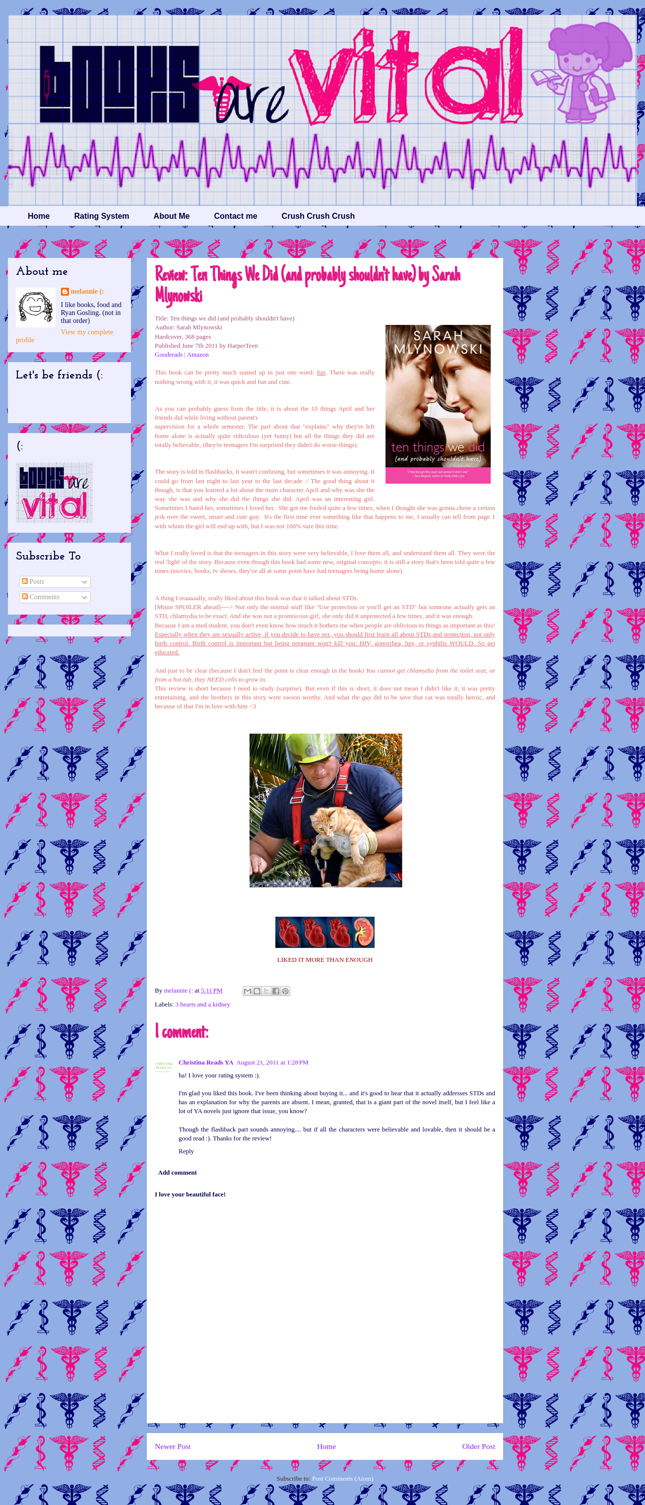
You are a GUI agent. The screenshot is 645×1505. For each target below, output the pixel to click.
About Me (172, 216)
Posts (33, 581)
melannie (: (179, 990)
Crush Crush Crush (318, 216)
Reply (186, 1151)
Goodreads (169, 354)
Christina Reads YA (206, 1062)
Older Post (478, 1446)
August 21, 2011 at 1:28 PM (272, 1062)
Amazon (198, 354)
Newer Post (173, 1446)
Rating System (101, 216)
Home (39, 216)
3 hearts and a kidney (203, 1004)
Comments (41, 597)
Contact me (235, 216)
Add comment (177, 1172)
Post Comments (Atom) (343, 1478)
